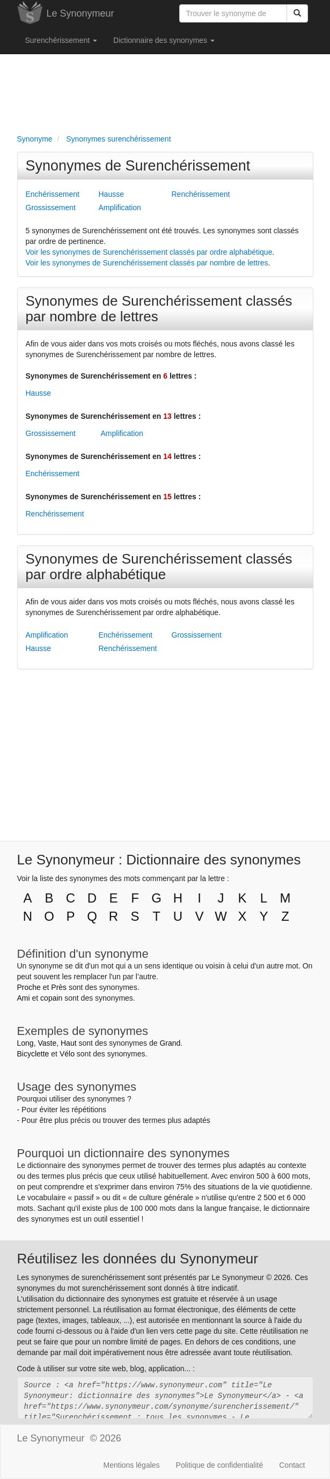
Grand (169, 1043)
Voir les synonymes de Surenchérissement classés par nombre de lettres (147, 262)
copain (51, 998)
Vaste (47, 1043)
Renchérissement (201, 194)
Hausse (111, 194)
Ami (23, 998)
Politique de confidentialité (219, 1465)
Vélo (67, 1053)
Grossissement (51, 207)
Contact (292, 1465)
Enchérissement (52, 194)
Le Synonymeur (80, 13)
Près (59, 987)
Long (25, 1043)
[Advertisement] (165, 92)
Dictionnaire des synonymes (164, 40)
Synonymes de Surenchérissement (138, 166)
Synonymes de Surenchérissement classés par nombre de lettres (159, 308)
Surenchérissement (61, 40)
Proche (29, 987)
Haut (69, 1043)
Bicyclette (33, 1053)
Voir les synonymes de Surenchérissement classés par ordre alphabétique (149, 252)
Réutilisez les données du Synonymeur (137, 1259)
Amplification (120, 207)
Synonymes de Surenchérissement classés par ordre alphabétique (159, 566)
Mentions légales (132, 1465)
